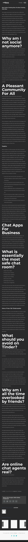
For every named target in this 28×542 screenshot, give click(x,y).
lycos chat (7, 379)
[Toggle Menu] (25, 2)
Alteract (15, 533)
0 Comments (19, 491)
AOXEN (4, 491)
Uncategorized (15, 491)
